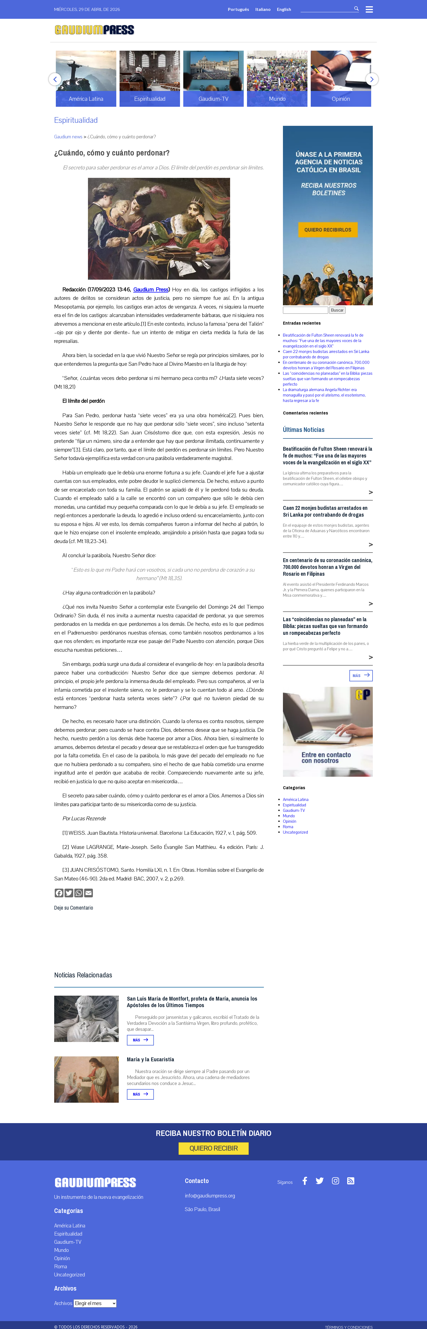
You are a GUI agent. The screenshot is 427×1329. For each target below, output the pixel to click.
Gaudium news (68, 137)
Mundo (289, 816)
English (284, 9)
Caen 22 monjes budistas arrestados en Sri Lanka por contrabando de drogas (326, 354)
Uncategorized (295, 832)
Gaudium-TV (294, 810)
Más (140, 1040)
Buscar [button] (337, 310)
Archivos (63, 1303)
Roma (288, 827)
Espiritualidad (76, 120)
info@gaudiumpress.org (210, 1195)
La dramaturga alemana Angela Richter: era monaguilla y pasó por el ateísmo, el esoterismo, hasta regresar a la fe (324, 395)
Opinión (289, 821)
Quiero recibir (214, 1148)
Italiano (263, 9)
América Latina (296, 799)
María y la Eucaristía (150, 1059)
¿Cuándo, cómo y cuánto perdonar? (112, 152)
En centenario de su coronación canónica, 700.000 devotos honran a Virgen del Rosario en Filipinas (326, 365)
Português (238, 9)
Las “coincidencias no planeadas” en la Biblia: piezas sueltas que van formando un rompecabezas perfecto (328, 379)
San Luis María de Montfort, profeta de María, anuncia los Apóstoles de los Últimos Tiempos (192, 1002)
